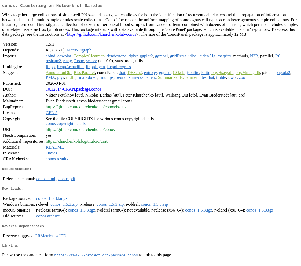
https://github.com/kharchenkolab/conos (101, 35)
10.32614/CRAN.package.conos (73, 90)
